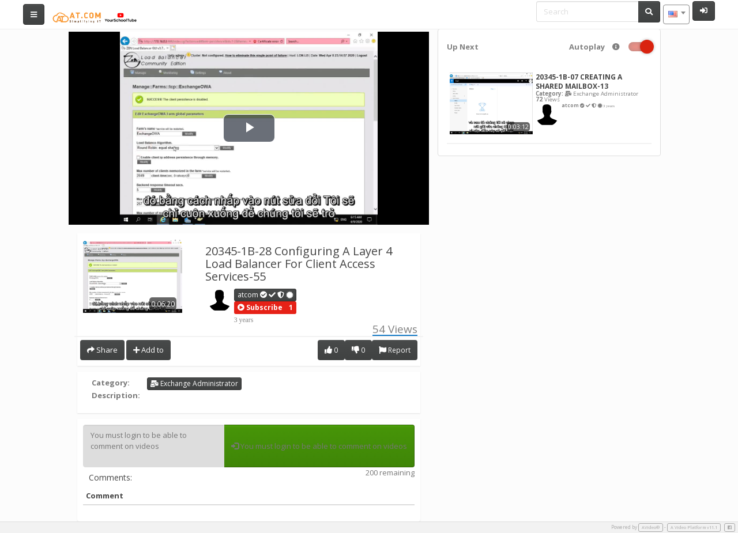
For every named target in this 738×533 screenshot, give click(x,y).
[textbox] (676, 14)
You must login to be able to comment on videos (153, 446)
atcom (266, 295)
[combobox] (676, 14)
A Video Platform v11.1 (694, 527)
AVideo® (651, 527)
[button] (260, 307)
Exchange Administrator (194, 383)
